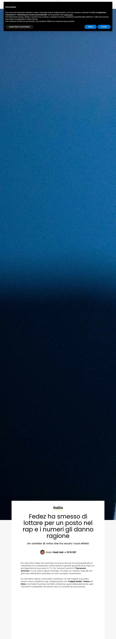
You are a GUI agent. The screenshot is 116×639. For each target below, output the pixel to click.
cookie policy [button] (68, 15)
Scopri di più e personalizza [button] (19, 27)
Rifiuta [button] (90, 27)
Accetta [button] (104, 27)
